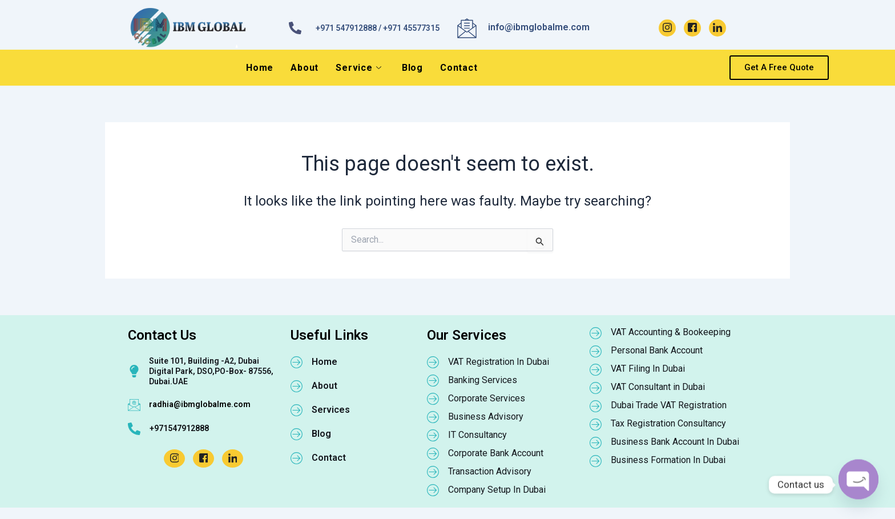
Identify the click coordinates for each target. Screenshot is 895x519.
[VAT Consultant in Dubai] (596, 387)
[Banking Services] (433, 380)
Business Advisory (485, 416)
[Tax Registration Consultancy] (596, 424)
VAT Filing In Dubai (648, 368)
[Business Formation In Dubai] (596, 460)
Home (259, 67)
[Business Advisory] (433, 417)
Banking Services (482, 380)
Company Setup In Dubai (497, 489)
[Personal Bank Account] (596, 351)
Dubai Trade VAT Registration (669, 405)
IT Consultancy (477, 434)
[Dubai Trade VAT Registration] (596, 406)
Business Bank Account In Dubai (675, 441)
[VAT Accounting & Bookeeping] (596, 333)
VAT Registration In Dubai (498, 361)
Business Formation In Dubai (668, 459)
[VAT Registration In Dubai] (433, 362)
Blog (412, 67)
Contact (459, 67)
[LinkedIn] (717, 28)
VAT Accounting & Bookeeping (671, 332)
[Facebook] (692, 28)
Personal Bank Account (657, 350)
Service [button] (358, 67)
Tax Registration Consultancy (668, 423)
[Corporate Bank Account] (433, 453)
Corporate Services (486, 398)
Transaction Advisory (489, 471)
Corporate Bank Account (495, 453)
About (305, 67)
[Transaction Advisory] (433, 471)
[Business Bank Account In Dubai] (596, 442)
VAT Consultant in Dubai (658, 386)
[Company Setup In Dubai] (433, 490)
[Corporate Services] (433, 398)
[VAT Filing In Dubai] (596, 369)
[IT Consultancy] (433, 435)
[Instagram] (667, 28)
